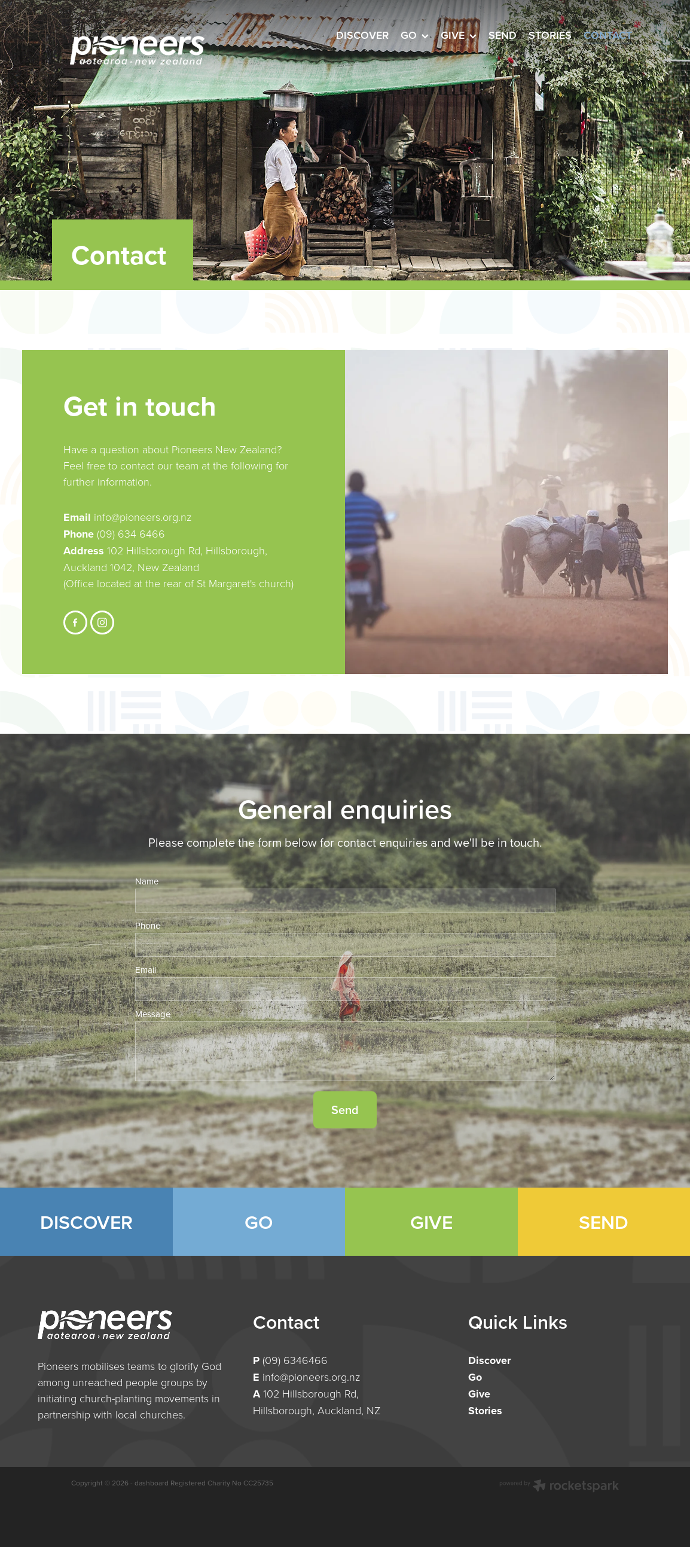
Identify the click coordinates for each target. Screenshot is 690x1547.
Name (146, 881)
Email (145, 969)
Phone (147, 925)
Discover (489, 1360)
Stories (485, 1410)
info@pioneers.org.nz (141, 516)
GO (259, 1221)
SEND (603, 1221)
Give (479, 1394)
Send (345, 1109)
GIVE (431, 1221)
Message (152, 1013)
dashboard (152, 1483)
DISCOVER (86, 1221)
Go (475, 1377)
